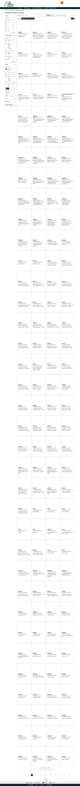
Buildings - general (9, 53)
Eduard (8, 82)
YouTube (52, 782)
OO (7, 28)
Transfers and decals (9, 57)
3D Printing (9, 50)
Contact (42, 785)
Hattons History (37, 8)
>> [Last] (69, 775)
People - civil (8, 40)
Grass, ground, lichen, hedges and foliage (9, 46)
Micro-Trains (8, 85)
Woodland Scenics (9, 69)
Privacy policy (49, 785)
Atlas (8, 72)
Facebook (29, 782)
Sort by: (48, 15)
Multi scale (9, 20)
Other (8, 30)
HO (7, 22)
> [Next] (64, 775)
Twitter (45, 782)
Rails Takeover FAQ (50, 8)
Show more (13, 32)
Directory (27, 8)
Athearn (8, 74)
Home (20, 8)
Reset (7, 88)
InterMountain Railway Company (9, 78)
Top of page (30, 785)
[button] (46, 779)
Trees (8, 59)
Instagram (37, 782)
